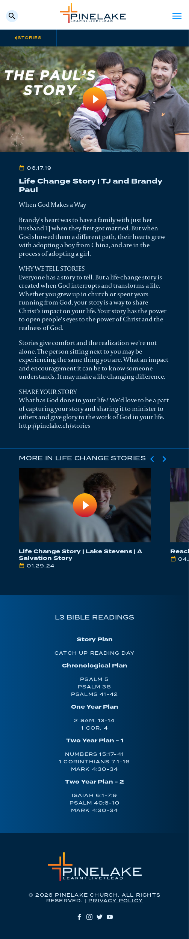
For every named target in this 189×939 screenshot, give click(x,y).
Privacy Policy (115, 901)
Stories (30, 38)
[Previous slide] (152, 459)
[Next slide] (164, 459)
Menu (177, 16)
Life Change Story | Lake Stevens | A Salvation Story (80, 555)
